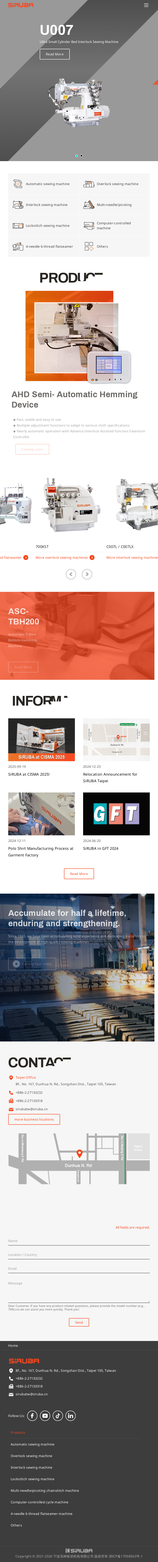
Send (79, 1322)
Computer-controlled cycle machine (40, 1502)
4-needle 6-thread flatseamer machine (42, 1513)
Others (16, 1525)
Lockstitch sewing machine (32, 1479)
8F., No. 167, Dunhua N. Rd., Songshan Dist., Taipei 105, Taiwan (66, 1089)
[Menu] (146, 5)
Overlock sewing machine (31, 1456)
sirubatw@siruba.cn (32, 1109)
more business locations (34, 1119)
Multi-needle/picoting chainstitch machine (45, 1490)
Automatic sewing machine (33, 1444)
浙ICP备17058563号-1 (126, 1556)
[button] (76, 156)
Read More (55, 58)
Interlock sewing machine (31, 1467)
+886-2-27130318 (29, 1100)
